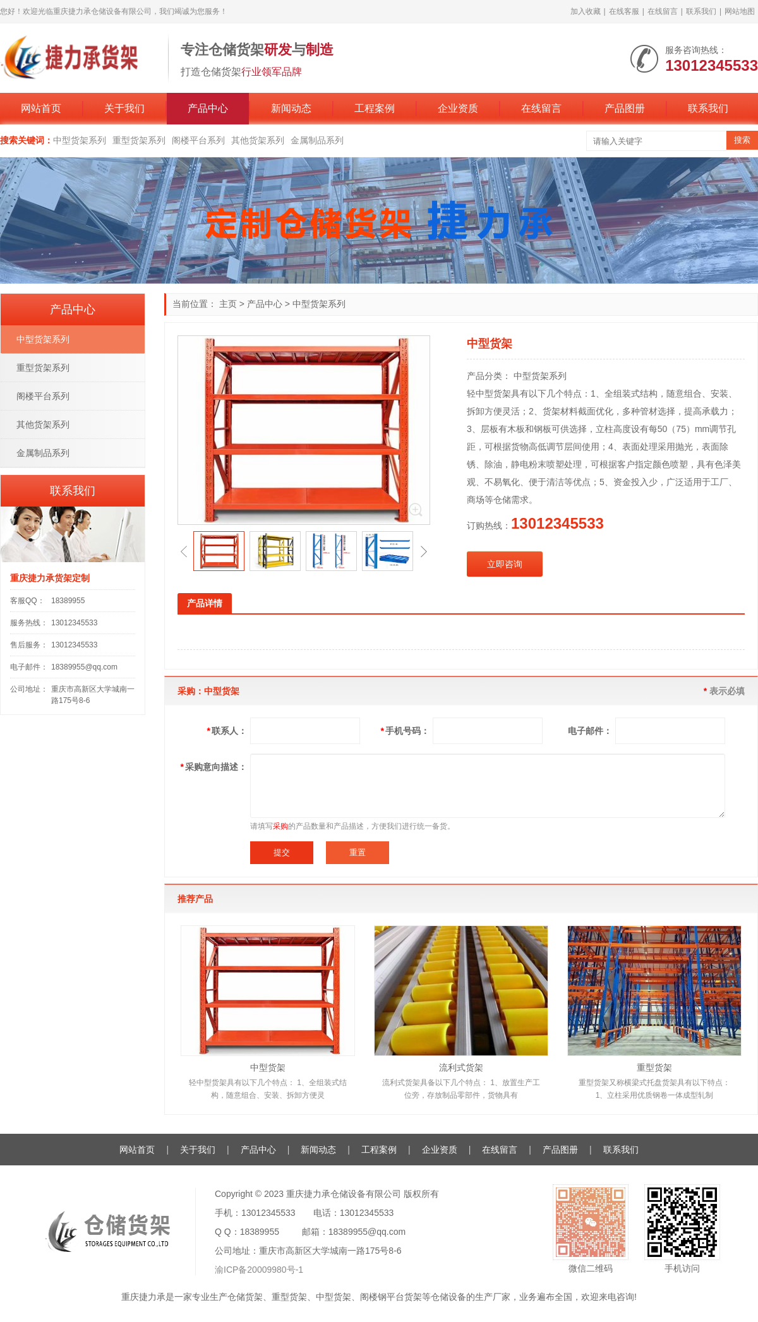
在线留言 (662, 11)
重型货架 (654, 1067)
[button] (183, 551)
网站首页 (41, 108)
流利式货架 (461, 1067)
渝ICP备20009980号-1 (259, 1270)
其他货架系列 (257, 140)
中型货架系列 (79, 140)
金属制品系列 (317, 140)
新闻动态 (291, 108)
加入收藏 (585, 11)
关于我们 (124, 108)
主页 (228, 304)
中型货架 (268, 1067)
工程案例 (374, 108)
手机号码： (405, 731)
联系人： (227, 731)
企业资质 (458, 108)
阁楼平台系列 (198, 140)
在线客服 (624, 11)
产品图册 (625, 108)
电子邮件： (590, 731)
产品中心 (208, 108)
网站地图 (740, 11)
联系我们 (701, 11)
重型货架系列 (138, 140)
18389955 (68, 600)
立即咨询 (504, 564)
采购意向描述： (214, 767)
